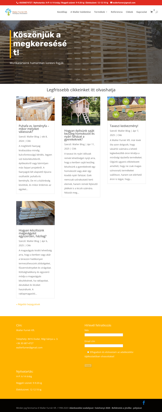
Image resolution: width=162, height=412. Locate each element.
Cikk (28, 140)
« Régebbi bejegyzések (28, 304)
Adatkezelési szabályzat (81, 408)
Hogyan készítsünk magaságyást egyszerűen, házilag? (32, 233)
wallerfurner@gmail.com (29, 347)
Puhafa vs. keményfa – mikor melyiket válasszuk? (34, 129)
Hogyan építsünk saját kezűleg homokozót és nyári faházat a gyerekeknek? (79, 135)
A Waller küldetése (80, 12)
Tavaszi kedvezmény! (124, 126)
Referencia (117, 12)
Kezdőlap (62, 12)
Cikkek (129, 12)
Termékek (99, 12)
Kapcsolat (141, 12)
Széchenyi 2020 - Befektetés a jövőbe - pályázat (118, 408)
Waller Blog (33, 136)
